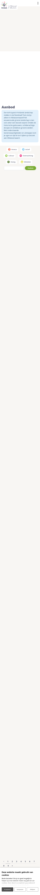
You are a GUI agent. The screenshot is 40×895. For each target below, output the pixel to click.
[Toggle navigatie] (38, 3)
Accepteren (7, 889)
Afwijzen (32, 889)
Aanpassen (20, 889)
